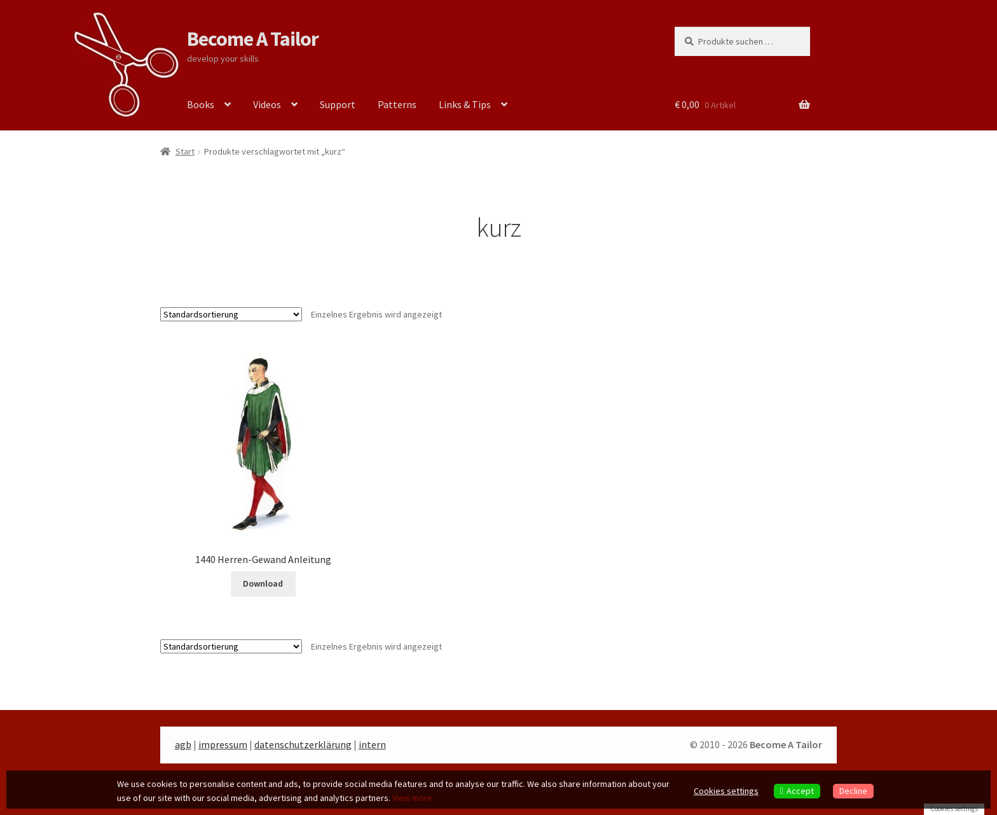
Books (200, 104)
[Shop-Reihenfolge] (231, 314)
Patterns (397, 104)
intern (372, 744)
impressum (222, 744)
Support (337, 104)
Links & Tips (465, 104)
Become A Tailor (253, 39)
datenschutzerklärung (303, 744)
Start (185, 151)
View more (412, 798)
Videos (267, 104)
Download (263, 583)
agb (183, 744)
